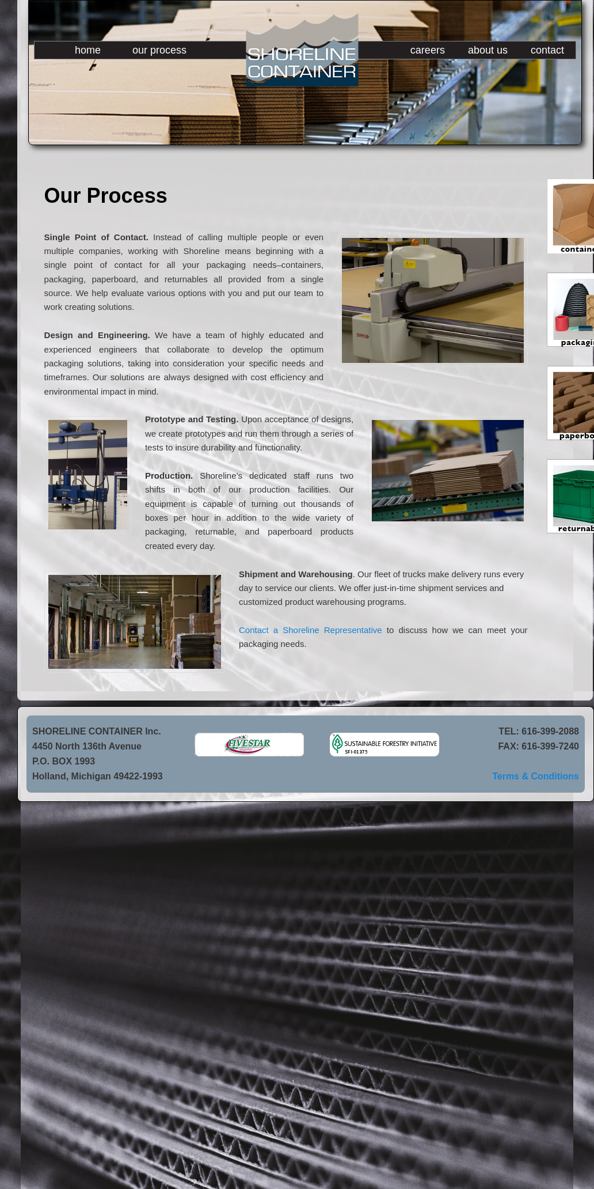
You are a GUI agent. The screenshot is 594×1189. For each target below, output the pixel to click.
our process (159, 50)
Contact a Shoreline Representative (310, 630)
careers (427, 50)
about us (488, 50)
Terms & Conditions (535, 776)
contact (547, 50)
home (88, 50)
